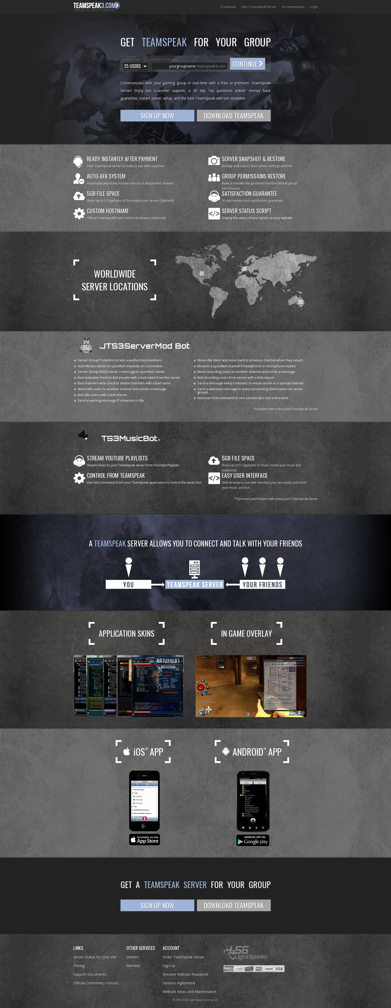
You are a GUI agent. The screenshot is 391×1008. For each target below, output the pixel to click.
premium (242, 82)
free (224, 82)
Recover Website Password (185, 974)
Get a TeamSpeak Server (258, 6)
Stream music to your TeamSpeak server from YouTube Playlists (133, 465)
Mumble (133, 965)
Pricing (78, 965)
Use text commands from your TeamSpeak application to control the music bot (144, 482)
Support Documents (90, 974)
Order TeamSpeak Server (183, 957)
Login (314, 6)
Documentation (293, 6)
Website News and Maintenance (189, 991)
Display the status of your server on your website (257, 218)
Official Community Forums (96, 982)
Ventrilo (132, 957)
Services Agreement (179, 982)
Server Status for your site (94, 957)
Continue (245, 64)
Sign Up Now (157, 115)
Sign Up (169, 965)
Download (228, 6)
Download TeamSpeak (234, 115)
